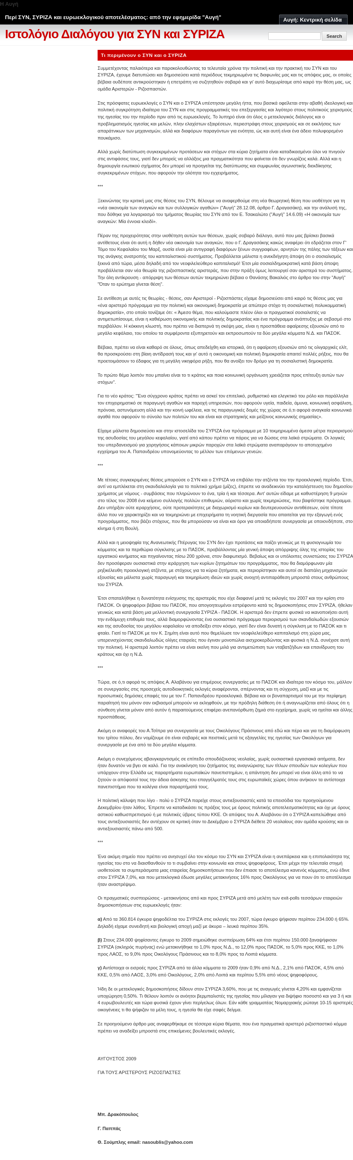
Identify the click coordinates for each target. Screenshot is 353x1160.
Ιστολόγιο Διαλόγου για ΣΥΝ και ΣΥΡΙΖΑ (115, 34)
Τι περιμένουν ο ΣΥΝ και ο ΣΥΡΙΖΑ (144, 55)
